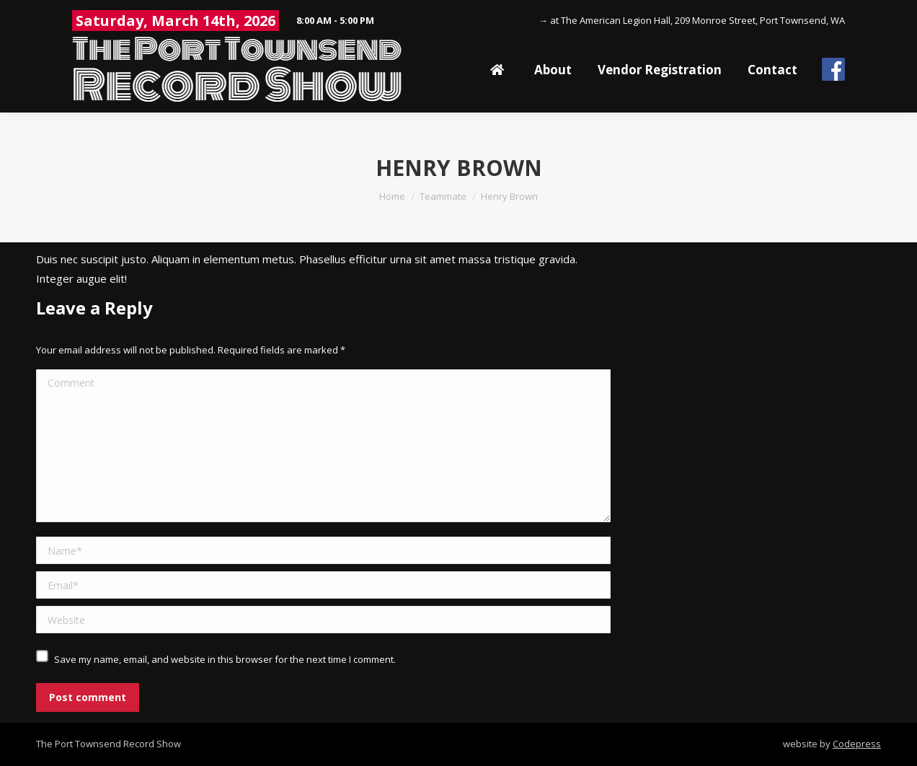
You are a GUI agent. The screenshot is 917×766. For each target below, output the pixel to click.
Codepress (857, 743)
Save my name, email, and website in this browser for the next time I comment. (225, 659)
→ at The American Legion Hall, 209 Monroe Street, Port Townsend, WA (692, 20)
